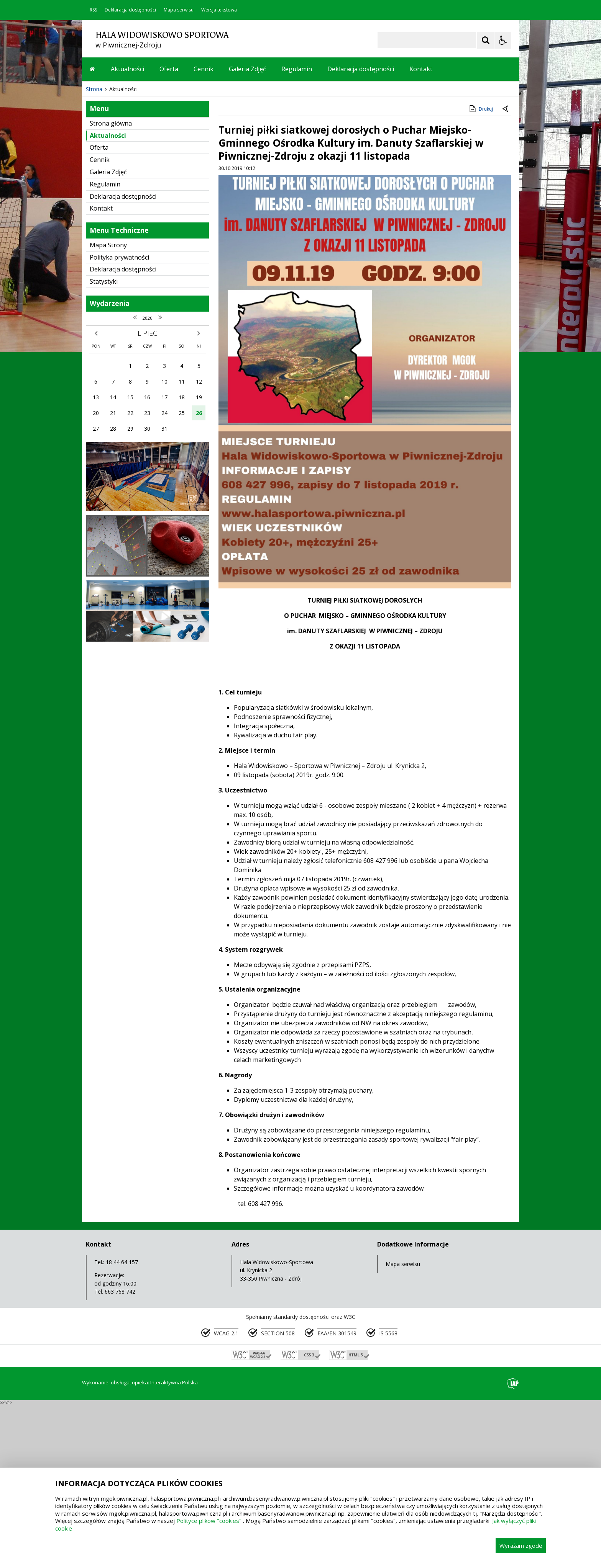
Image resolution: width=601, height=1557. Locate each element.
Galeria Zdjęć (247, 69)
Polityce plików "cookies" (208, 1520)
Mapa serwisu (179, 10)
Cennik (203, 69)
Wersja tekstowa (219, 10)
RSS (93, 10)
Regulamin (296, 69)
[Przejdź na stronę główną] (92, 68)
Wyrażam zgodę (520, 1545)
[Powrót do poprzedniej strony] (506, 262)
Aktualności (127, 69)
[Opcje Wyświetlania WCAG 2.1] (502, 40)
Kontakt (420, 69)
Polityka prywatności (119, 410)
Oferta (168, 69)
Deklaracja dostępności (130, 10)
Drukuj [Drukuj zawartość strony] (480, 261)
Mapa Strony (108, 398)
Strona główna (111, 276)
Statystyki (104, 434)
